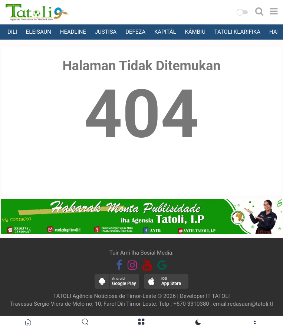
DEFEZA (135, 31)
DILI (12, 31)
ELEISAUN (38, 31)
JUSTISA (106, 31)
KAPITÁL (165, 31)
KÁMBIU (195, 31)
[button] (242, 12)
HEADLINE (73, 31)
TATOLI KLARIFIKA (237, 31)
